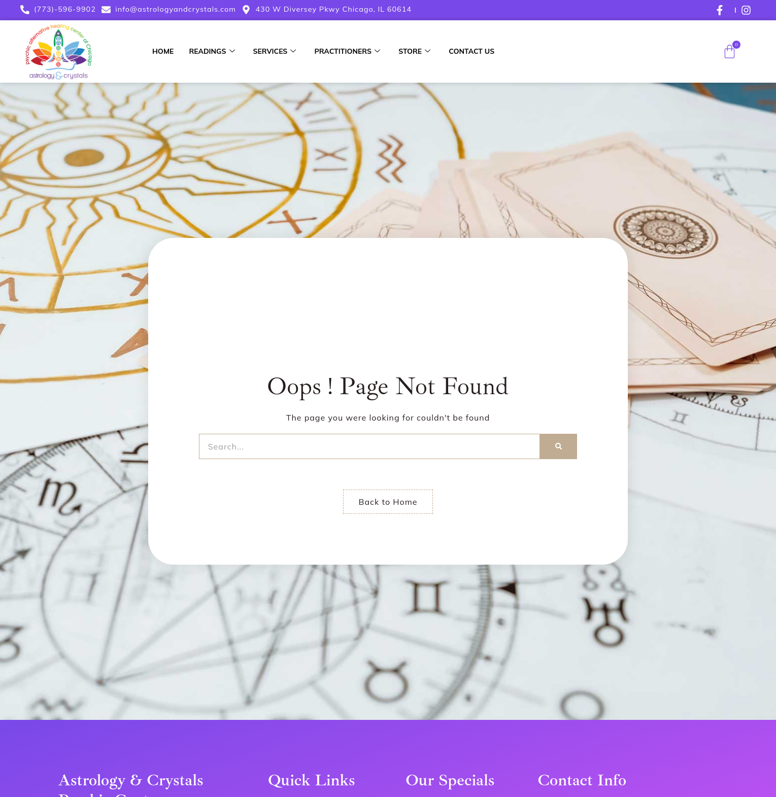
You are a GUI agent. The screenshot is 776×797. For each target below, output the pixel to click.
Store (414, 51)
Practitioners (347, 51)
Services (274, 51)
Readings (211, 51)
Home (163, 51)
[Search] (558, 446)
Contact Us (471, 51)
